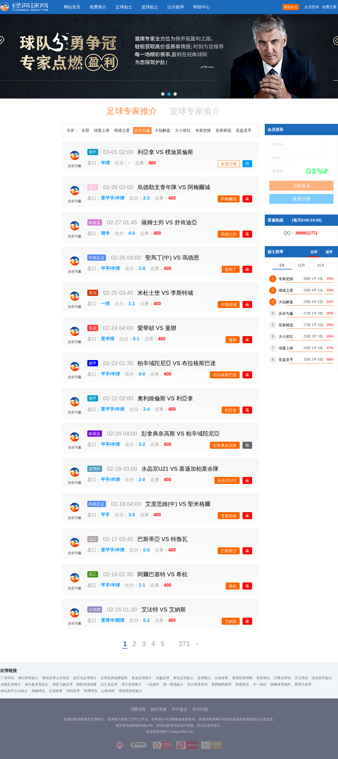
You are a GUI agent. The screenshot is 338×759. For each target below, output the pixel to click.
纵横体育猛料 (280, 684)
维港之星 (122, 130)
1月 (282, 265)
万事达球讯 (282, 678)
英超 (93, 328)
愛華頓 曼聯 (156, 328)
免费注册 (329, 7)
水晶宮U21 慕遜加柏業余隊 (180, 469)
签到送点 (290, 7)
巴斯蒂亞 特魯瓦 (162, 539)
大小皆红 (183, 130)
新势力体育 (303, 684)
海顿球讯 (38, 691)
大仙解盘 (162, 130)
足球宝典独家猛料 (114, 678)
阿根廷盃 (96, 257)
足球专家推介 (131, 111)
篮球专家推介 (195, 111)
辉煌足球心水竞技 (55, 678)
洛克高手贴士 (322, 678)
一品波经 (152, 684)
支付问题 (200, 709)
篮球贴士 (149, 7)
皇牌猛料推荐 (221, 684)
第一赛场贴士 (173, 684)
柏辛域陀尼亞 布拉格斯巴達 (176, 363)
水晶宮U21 (227, 480)
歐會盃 (95, 222)
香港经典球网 (242, 678)
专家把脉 (203, 130)
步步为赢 (142, 130)
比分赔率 (175, 7)
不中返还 (179, 709)
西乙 (93, 574)
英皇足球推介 (142, 678)
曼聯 (233, 340)
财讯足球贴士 (183, 678)
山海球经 (108, 691)
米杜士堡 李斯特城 (165, 293)
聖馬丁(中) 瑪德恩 (172, 258)
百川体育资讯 (197, 684)
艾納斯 (231, 621)
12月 (301, 265)
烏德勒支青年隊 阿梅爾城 (173, 187)
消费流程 (138, 709)
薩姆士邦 (229, 234)
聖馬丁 (231, 269)
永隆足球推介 (11, 684)
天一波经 (259, 684)
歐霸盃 (95, 433)
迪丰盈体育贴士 (36, 684)
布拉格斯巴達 (225, 375)
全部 (85, 130)
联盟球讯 (242, 684)
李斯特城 (229, 304)
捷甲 (93, 363)
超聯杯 (95, 468)
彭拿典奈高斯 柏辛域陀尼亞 (180, 433)
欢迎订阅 (229, 164)
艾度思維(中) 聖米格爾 (177, 504)
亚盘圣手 (244, 130)
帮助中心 (201, 7)
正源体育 (56, 691)
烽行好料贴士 (28, 678)
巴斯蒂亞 (229, 551)
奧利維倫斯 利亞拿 (165, 398)
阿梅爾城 (229, 199)
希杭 (233, 586)
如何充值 (158, 709)
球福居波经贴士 (130, 691)
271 (184, 644)
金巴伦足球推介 (85, 678)
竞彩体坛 (263, 678)
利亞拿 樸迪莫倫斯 (165, 152)
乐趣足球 (162, 678)
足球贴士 (123, 7)
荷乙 (93, 187)
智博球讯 (90, 691)
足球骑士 (204, 678)
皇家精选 (223, 130)
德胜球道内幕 (86, 684)
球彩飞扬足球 (62, 684)
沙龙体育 (221, 678)
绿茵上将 (102, 130)
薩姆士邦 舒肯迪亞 (169, 222)
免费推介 (98, 7)
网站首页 (72, 7)
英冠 (93, 293)
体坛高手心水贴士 (14, 691)
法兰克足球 (109, 684)
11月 (320, 265)
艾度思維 (229, 516)
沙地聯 (95, 609)
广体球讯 (7, 678)
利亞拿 (231, 410)
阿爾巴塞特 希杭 (162, 574)
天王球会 (301, 678)
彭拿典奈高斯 (225, 445)
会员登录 (311, 7)
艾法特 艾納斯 (163, 609)
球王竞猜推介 (131, 684)
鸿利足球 (73, 691)
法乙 (93, 539)
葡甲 (93, 152)
